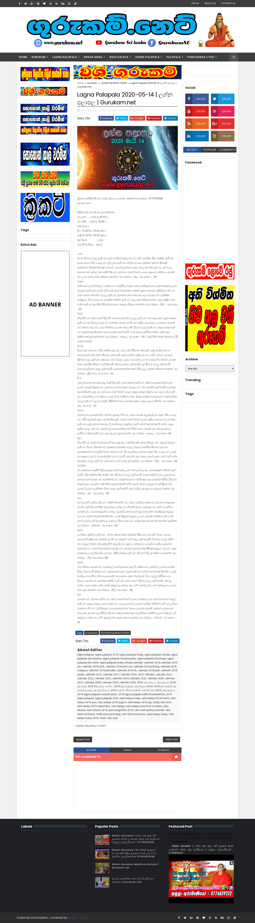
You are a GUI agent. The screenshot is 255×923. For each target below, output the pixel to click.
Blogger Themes (77, 917)
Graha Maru (93, 57)
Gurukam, (111, 110)
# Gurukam (92, 632)
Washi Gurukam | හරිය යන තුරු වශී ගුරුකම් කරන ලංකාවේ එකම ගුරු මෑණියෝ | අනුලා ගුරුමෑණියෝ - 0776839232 (136, 839)
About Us (210, 3)
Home (195, 3)
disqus (127, 750)
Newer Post (83, 739)
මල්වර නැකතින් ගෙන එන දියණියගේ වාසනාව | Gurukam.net (133, 880)
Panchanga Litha (201, 57)
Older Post (171, 739)
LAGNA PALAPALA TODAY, (131, 110)
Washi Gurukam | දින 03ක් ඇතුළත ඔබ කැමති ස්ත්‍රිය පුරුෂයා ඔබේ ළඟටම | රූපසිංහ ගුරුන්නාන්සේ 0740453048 (134, 853)
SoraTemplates (39, 917)
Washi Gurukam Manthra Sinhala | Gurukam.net (135, 866)
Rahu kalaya (118, 57)
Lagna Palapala (64, 57)
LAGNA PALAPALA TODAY (114, 83)
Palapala (173, 57)
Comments (227, 149)
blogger (91, 750)
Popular (210, 149)
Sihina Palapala (147, 57)
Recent (192, 149)
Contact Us (228, 3)
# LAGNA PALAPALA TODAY (115, 632)
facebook (163, 750)
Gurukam (38, 57)
